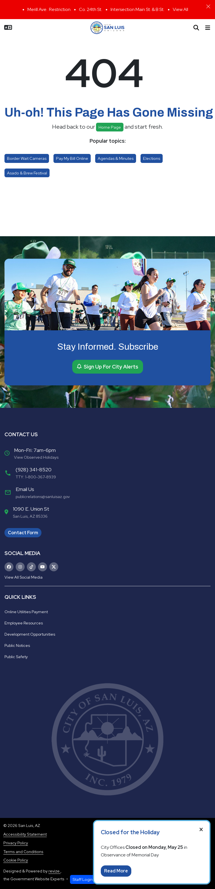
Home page (110, 127)
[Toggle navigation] (208, 27)
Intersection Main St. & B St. (137, 9)
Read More (116, 871)
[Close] (208, 6)
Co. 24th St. (90, 9)
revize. (54, 871)
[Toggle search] (196, 27)
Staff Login (83, 879)
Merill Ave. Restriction (49, 9)
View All (180, 9)
